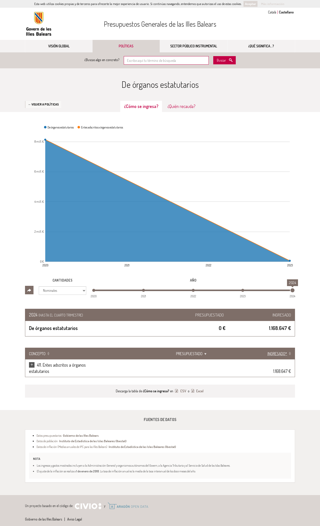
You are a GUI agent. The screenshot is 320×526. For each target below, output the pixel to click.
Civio (87, 500)
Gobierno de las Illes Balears (38, 23)
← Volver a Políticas (43, 104)
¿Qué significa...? (261, 46)
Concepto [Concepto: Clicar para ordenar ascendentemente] (37, 353)
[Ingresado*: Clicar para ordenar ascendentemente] (275, 354)
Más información (272, 4)
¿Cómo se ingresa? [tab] (141, 106)
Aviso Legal (74, 513)
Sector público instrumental (193, 46)
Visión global (59, 46)
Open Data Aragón (128, 499)
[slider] (292, 290)
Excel (200, 385)
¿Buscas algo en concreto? (101, 60)
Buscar (221, 60)
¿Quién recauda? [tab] (182, 106)
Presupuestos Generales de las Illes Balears (160, 23)
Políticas (126, 46)
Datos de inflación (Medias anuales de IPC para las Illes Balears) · (106, 440)
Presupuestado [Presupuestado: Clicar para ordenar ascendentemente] (234, 353)
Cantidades (62, 280)
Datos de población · (81, 435)
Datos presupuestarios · (67, 429)
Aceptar (250, 4)
